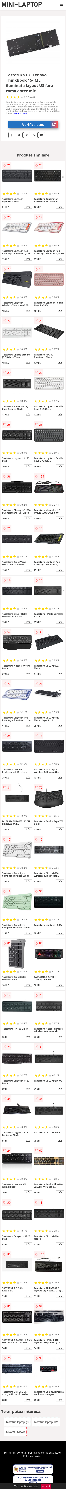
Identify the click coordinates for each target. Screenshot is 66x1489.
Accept (46, 1486)
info (28, 206)
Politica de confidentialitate (44, 1452)
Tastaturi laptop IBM (46, 1422)
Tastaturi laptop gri (17, 1422)
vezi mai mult (21, 113)
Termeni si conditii (15, 1452)
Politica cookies (32, 1456)
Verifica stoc (40, 124)
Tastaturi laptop (15, 1431)
